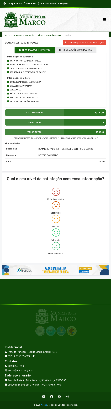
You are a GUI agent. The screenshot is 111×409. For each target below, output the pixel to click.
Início (7, 35)
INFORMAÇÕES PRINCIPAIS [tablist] (34, 50)
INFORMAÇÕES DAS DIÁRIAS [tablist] (75, 50)
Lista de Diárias (53, 35)
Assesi (44, 405)
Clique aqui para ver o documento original (84, 42)
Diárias (40, 35)
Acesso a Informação (23, 35)
